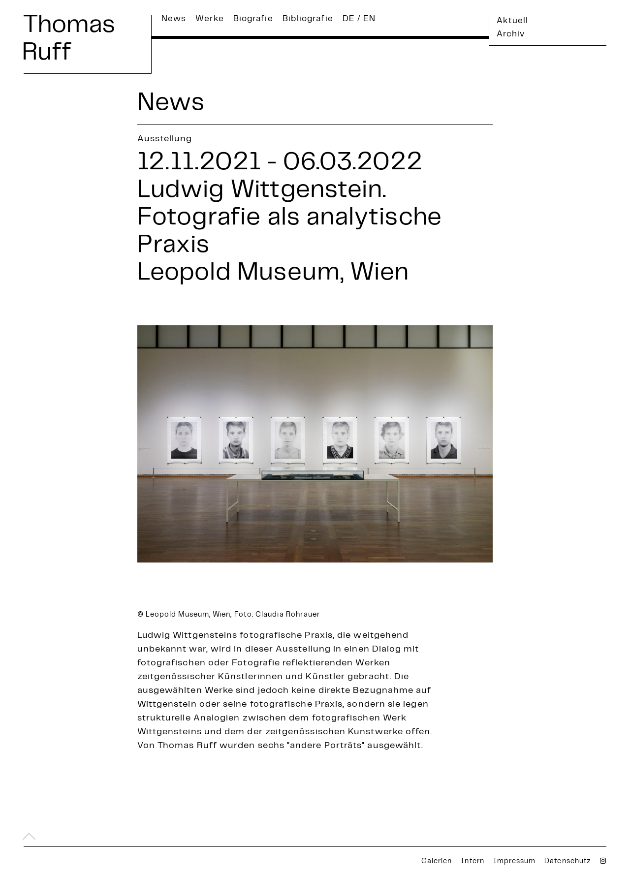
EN (369, 19)
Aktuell (513, 21)
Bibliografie (308, 19)
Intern (472, 862)
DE (349, 19)
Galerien (436, 862)
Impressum (514, 862)
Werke (209, 19)
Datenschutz (567, 862)
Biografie (253, 19)
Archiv (511, 34)
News (173, 19)
